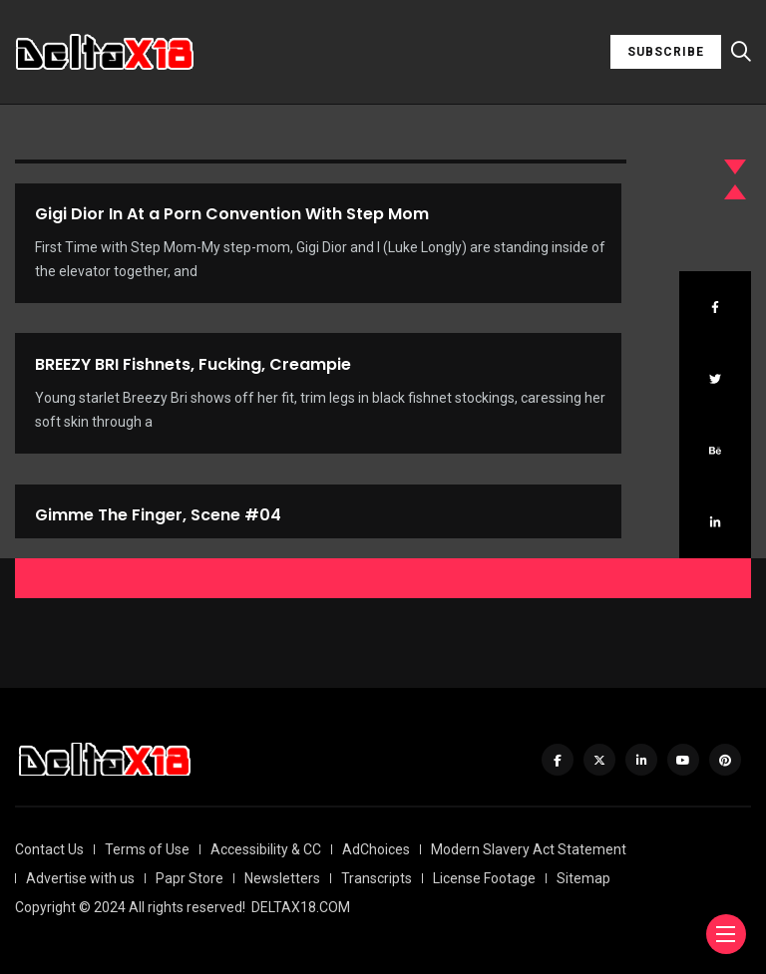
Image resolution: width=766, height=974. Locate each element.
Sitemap (583, 878)
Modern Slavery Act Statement (528, 849)
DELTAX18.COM (300, 907)
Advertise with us (80, 878)
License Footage (484, 878)
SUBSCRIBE (665, 52)
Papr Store (189, 878)
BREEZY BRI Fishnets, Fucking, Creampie (193, 368)
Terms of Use (147, 849)
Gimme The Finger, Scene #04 (158, 530)
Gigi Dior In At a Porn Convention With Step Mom (232, 213)
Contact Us (49, 849)
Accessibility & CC (265, 849)
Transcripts (376, 878)
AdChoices (376, 849)
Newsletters (282, 878)
